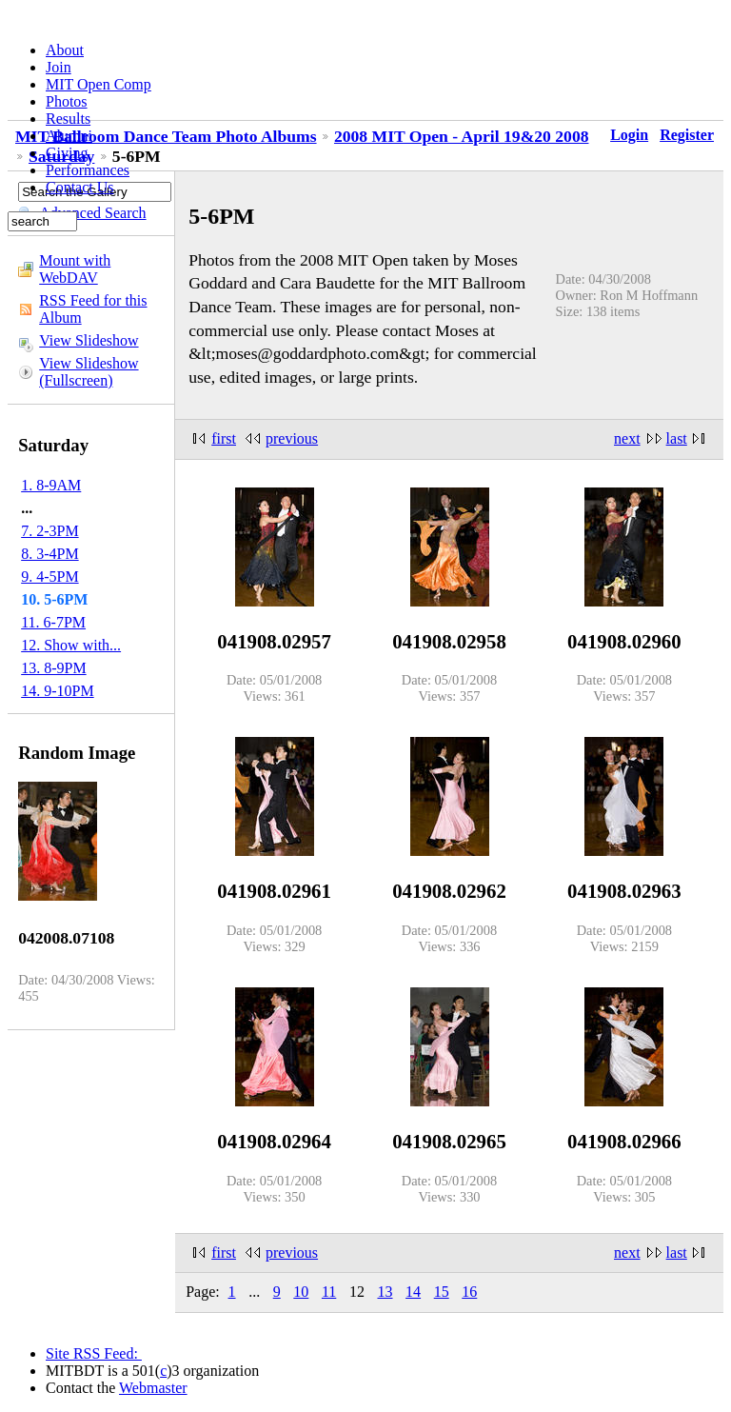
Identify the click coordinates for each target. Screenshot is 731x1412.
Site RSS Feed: (94, 1353)
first (223, 438)
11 (329, 1291)
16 (469, 1291)
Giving (67, 153)
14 (413, 1291)
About (65, 50)
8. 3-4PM (49, 554)
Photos (67, 101)
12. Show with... (71, 645)
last (676, 438)
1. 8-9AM (51, 485)
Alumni (69, 136)
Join (58, 67)
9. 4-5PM (49, 576)
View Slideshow (88, 340)
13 (385, 1291)
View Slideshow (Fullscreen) (88, 371)
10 (300, 1291)
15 (441, 1291)
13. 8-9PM (53, 668)
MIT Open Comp (98, 84)
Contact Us (80, 187)
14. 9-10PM (57, 691)
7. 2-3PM (49, 531)
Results (68, 118)
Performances (87, 170)
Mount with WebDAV (74, 269)
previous (292, 438)
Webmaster (153, 1388)
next (627, 438)
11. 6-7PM (53, 622)
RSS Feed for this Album (93, 309)
